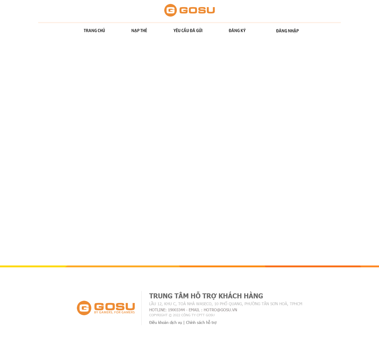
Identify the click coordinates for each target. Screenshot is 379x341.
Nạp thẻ (139, 30)
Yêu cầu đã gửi (187, 30)
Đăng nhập (287, 30)
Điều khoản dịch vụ (165, 322)
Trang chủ (94, 30)
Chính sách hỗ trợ (201, 322)
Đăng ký (237, 30)
